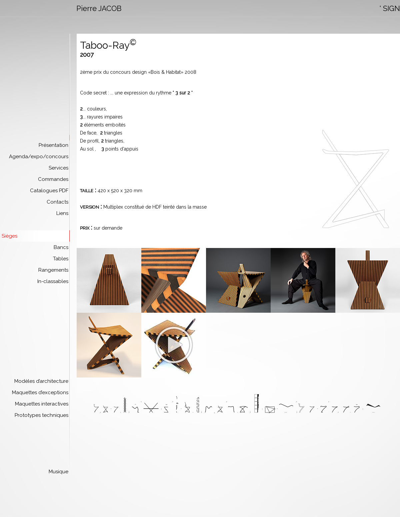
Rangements (53, 270)
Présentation (53, 145)
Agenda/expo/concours (38, 157)
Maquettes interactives (41, 404)
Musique (58, 472)
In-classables (52, 281)
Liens (62, 213)
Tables (60, 259)
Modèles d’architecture (41, 381)
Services (58, 168)
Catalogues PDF (49, 191)
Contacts (57, 202)
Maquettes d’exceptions (40, 393)
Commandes (53, 179)
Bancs (61, 247)
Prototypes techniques (41, 415)
